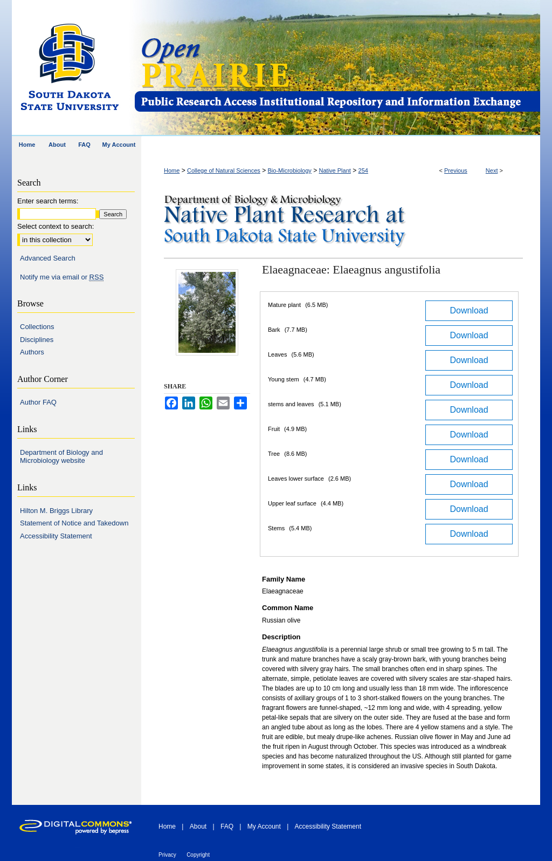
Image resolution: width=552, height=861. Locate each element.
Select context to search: (55, 226)
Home (172, 170)
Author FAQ (38, 402)
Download (469, 310)
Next (492, 170)
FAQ (226, 826)
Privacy (167, 855)
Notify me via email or (62, 277)
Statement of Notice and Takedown (74, 523)
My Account (264, 826)
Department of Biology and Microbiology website (61, 456)
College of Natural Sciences (223, 170)
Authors (32, 352)
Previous (455, 170)
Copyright (198, 855)
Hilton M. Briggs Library (56, 511)
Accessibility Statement (56, 536)
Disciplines (36, 340)
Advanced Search (47, 258)
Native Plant (335, 170)
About (198, 826)
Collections (37, 327)
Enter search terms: (47, 201)
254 (363, 170)
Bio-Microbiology (290, 170)
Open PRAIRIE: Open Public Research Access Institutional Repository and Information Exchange (336, 68)
